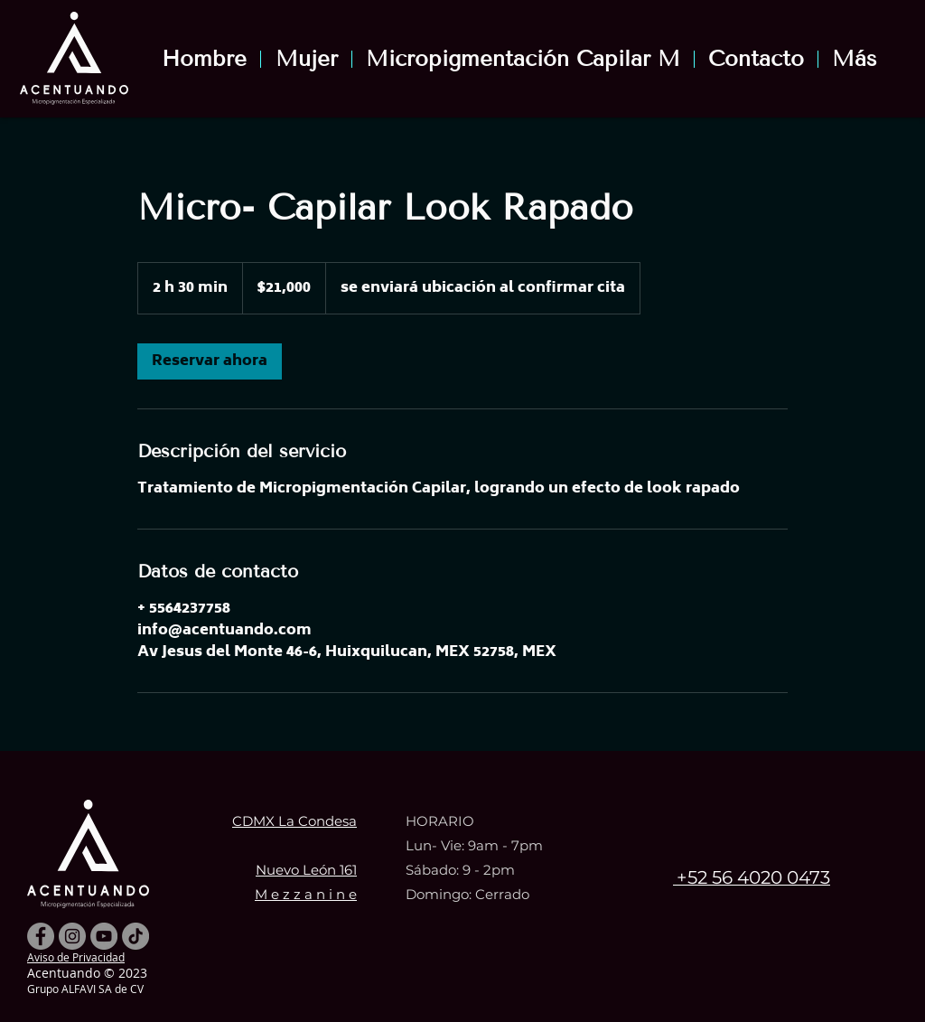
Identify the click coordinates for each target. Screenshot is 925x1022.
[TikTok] (135, 936)
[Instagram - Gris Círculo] (72, 936)
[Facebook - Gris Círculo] (40, 936)
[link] (209, 361)
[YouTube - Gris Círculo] (103, 936)
